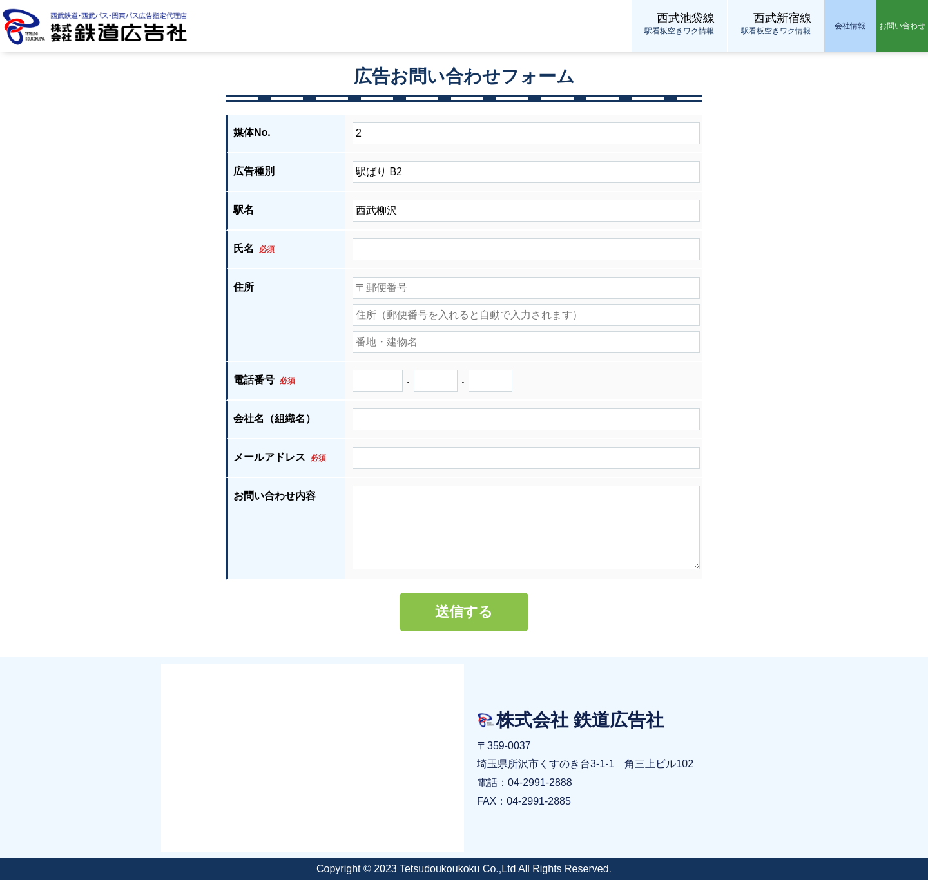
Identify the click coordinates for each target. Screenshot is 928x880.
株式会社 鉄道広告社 (96, 26)
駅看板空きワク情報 (679, 22)
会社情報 (850, 25)
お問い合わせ (902, 25)
